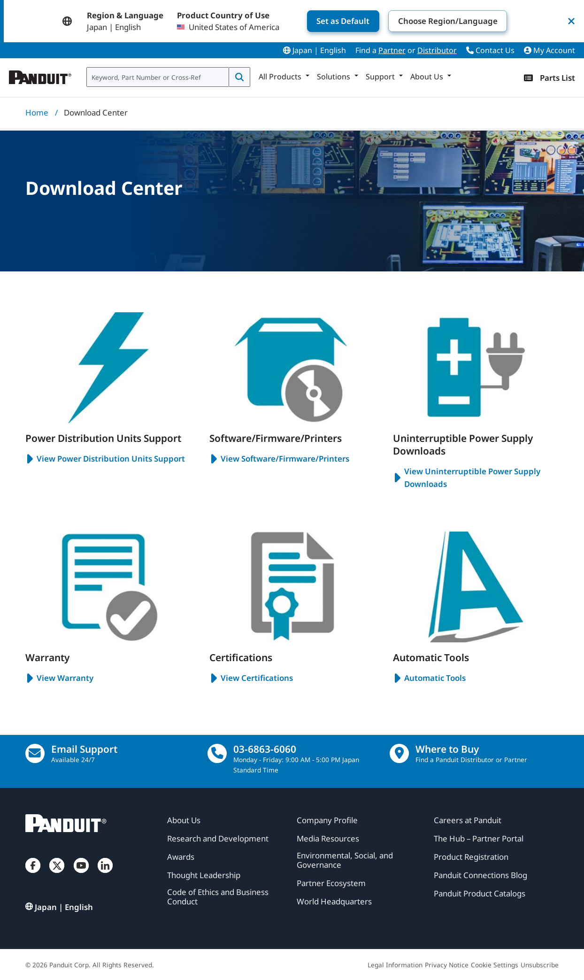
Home (36, 112)
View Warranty (59, 678)
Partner (392, 50)
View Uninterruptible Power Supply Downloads (466, 477)
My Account (549, 50)
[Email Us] (35, 753)
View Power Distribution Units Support (105, 459)
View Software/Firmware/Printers (279, 459)
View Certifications (251, 678)
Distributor (437, 50)
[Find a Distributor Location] (399, 753)
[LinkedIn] (105, 874)
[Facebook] (32, 874)
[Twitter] (56, 874)
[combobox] (158, 77)
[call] (217, 753)
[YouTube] (81, 874)
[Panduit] (40, 75)
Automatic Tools (429, 678)
